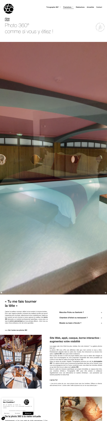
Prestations (67, 7)
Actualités (90, 7)
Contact (99, 7)
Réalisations (80, 7)
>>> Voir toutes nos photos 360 (16, 330)
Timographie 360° (52, 7)
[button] (3, 418)
